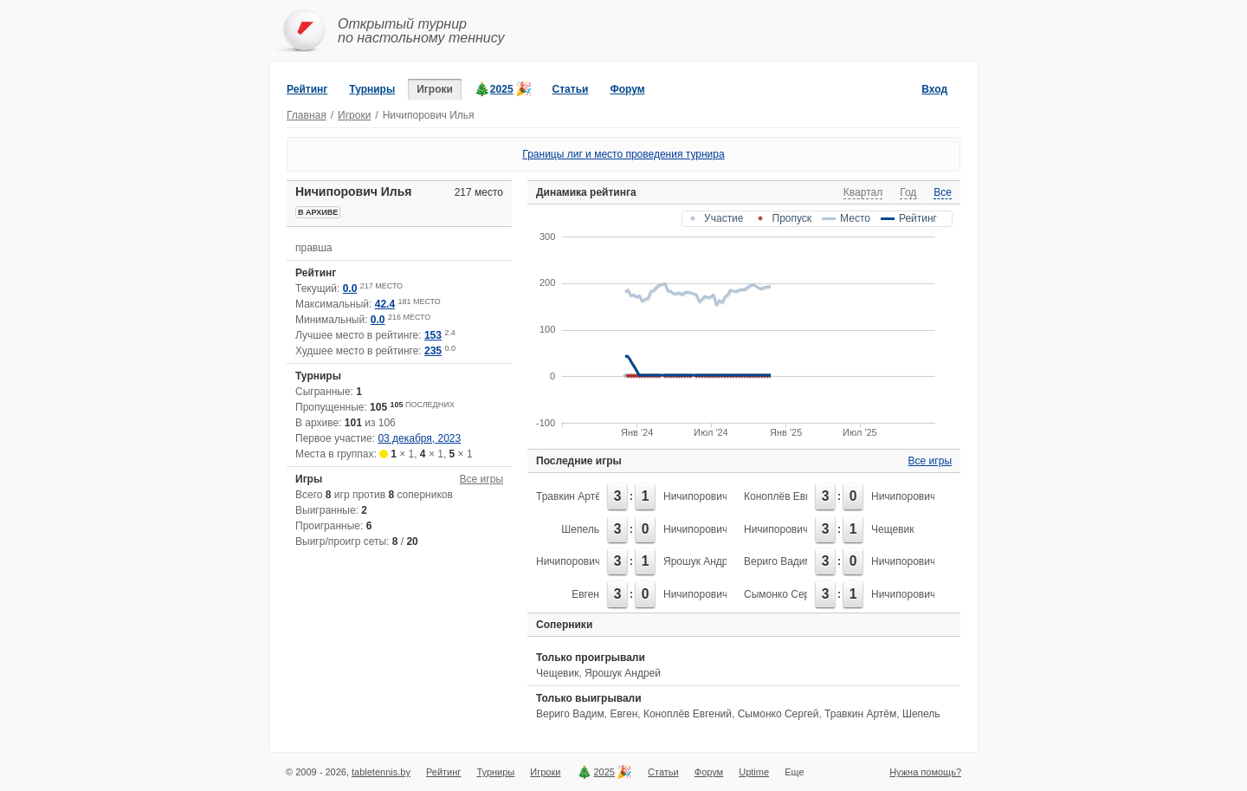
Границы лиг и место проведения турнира (623, 154)
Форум (627, 89)
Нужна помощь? (925, 772)
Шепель (580, 529)
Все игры (481, 479)
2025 (502, 89)
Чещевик (892, 529)
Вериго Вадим (778, 561)
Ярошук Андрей (701, 561)
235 (433, 351)
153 (433, 335)
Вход (934, 89)
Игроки (435, 89)
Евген (585, 594)
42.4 (385, 304)
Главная (306, 115)
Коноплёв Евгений (788, 496)
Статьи (570, 89)
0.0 (350, 288)
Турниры (372, 89)
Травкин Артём (572, 496)
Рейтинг (307, 89)
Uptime (754, 772)
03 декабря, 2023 (419, 438)
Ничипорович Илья (709, 496)
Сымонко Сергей (784, 594)
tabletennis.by (381, 772)
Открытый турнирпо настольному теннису (421, 30)
